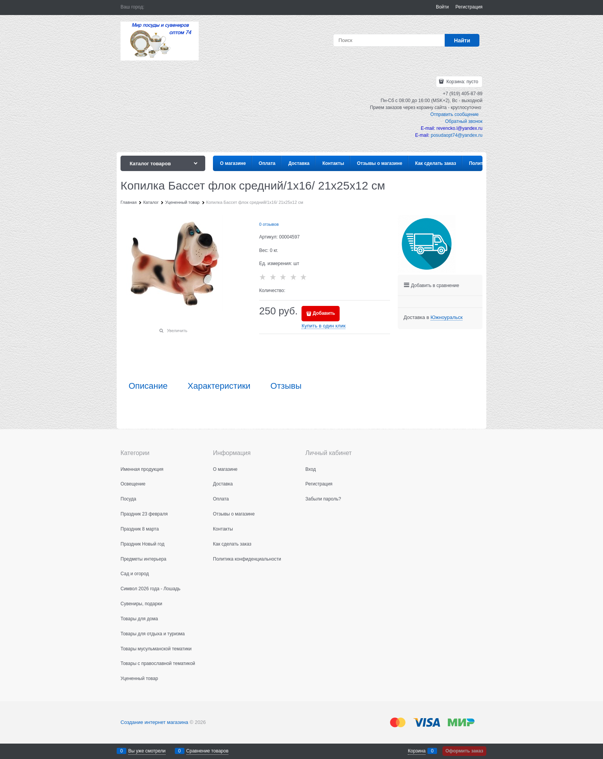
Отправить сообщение (454, 114)
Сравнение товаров (207, 751)
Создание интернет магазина (154, 722)
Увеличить (177, 330)
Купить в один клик (323, 326)
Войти (442, 7)
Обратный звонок (463, 121)
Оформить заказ (464, 751)
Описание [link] (148, 386)
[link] (446, 317)
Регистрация (469, 7)
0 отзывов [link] (269, 224)
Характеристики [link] (219, 386)
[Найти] (462, 40)
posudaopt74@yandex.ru (456, 135)
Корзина (416, 751)
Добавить (324, 313)
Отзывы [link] (286, 386)
